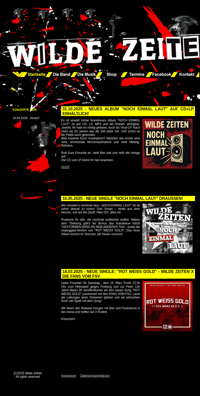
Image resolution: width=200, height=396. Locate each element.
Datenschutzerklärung (94, 375)
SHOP (65, 167)
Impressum (68, 375)
